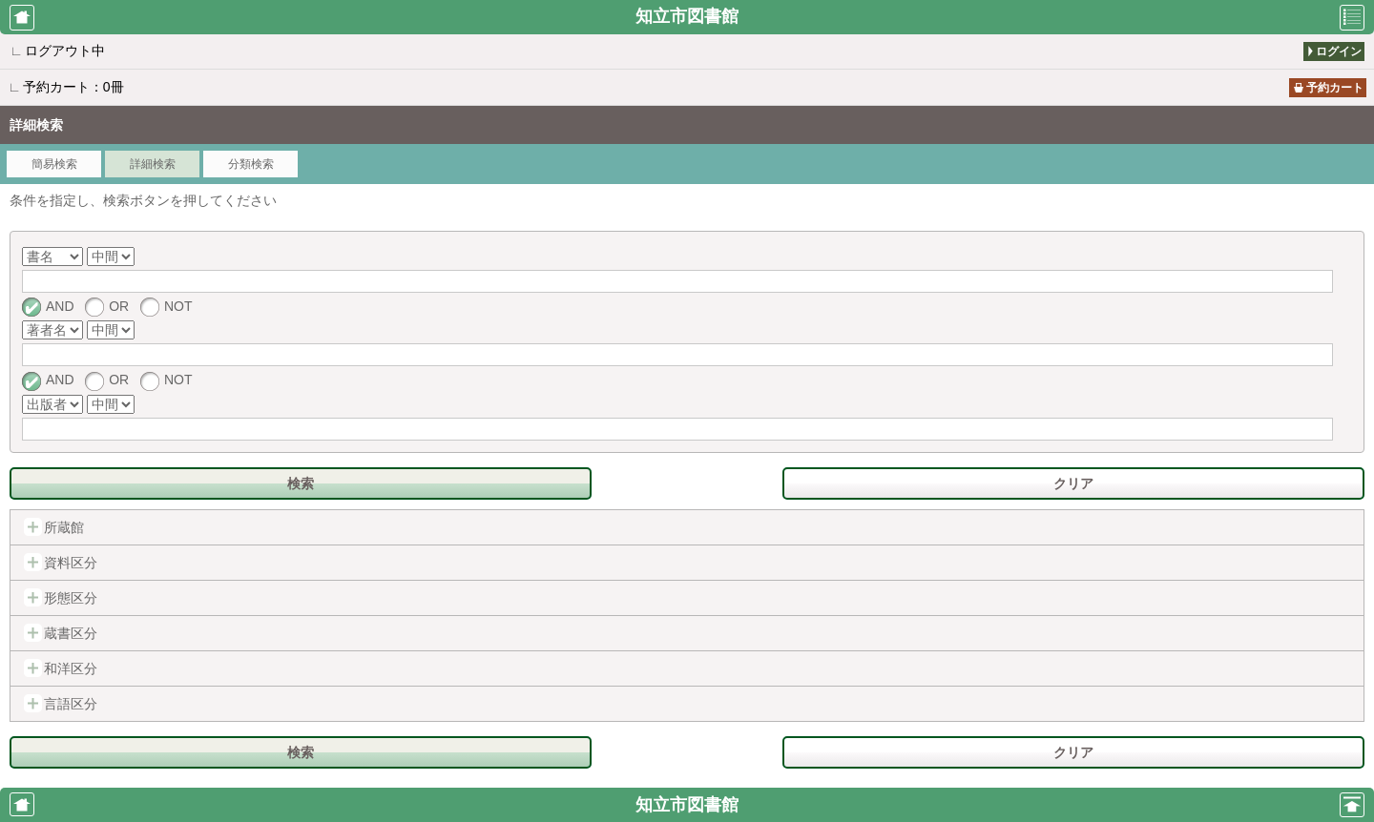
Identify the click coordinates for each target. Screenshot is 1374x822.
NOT (166, 306)
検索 (300, 483)
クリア (1073, 483)
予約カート (1335, 87)
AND (48, 306)
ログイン (1339, 51)
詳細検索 (153, 164)
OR (107, 306)
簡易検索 (54, 164)
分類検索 (251, 164)
